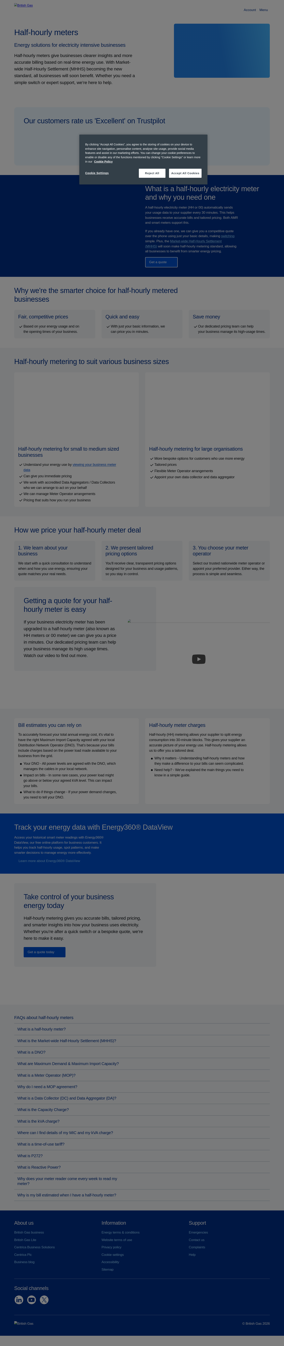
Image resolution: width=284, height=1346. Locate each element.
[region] (143, 159)
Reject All (152, 173)
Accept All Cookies (185, 173)
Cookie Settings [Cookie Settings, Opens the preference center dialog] (97, 173)
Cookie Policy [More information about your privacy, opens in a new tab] (103, 161)
